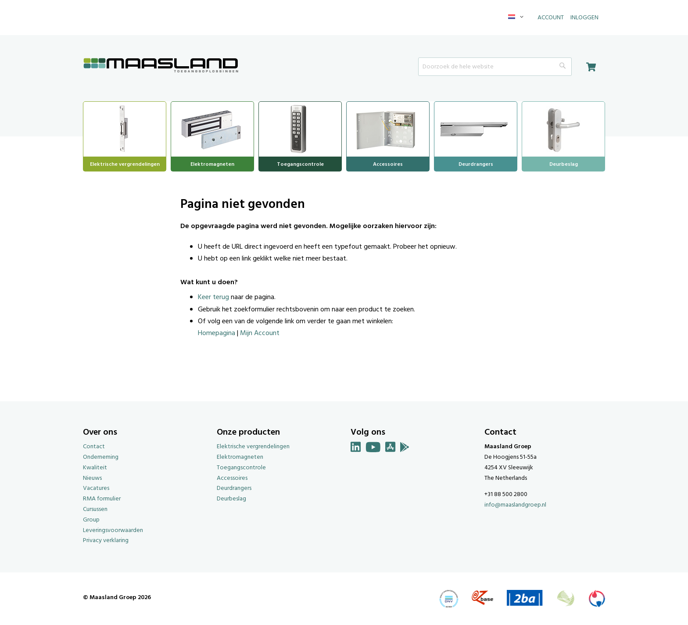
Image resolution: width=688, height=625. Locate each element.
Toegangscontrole (241, 468)
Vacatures (96, 488)
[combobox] (495, 66)
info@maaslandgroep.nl (515, 505)
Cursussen (95, 509)
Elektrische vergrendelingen (253, 447)
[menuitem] (124, 128)
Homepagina (216, 333)
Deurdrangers (234, 488)
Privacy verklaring (106, 541)
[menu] (344, 136)
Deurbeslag (231, 499)
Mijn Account (260, 333)
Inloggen (584, 18)
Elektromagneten (240, 457)
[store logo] (161, 66)
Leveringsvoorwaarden (113, 530)
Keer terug (213, 297)
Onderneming (100, 457)
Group (91, 520)
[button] (517, 17)
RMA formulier (102, 499)
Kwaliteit (95, 468)
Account (551, 18)
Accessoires (232, 478)
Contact (94, 447)
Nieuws (92, 478)
